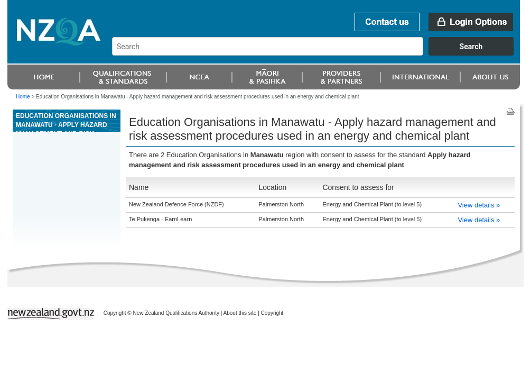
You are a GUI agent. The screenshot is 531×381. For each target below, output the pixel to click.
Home (23, 96)
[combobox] (318, 53)
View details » (479, 205)
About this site (240, 313)
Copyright (272, 313)
